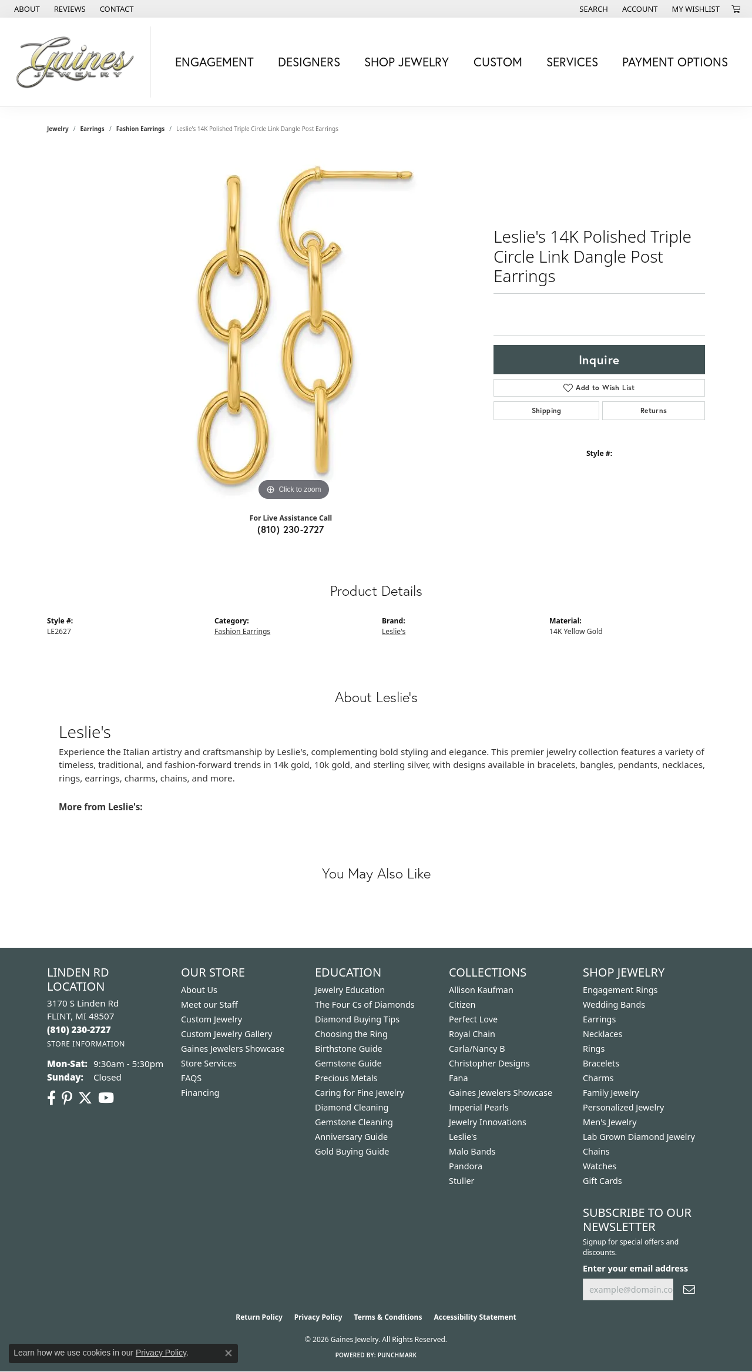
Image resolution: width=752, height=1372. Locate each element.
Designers (309, 61)
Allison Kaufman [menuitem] (481, 989)
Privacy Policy (318, 1317)
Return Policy (259, 1317)
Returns (653, 410)
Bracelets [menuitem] (601, 1063)
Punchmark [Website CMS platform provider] (397, 1355)
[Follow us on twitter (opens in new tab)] (85, 1098)
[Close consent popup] (228, 1353)
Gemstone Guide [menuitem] (348, 1063)
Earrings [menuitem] (599, 1019)
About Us (199, 989)
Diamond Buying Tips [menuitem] (357, 1019)
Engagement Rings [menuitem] (620, 989)
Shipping (547, 410)
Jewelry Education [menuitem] (350, 989)
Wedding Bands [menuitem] (614, 1004)
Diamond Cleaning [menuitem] (351, 1107)
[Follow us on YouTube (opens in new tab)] (106, 1098)
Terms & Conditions (388, 1317)
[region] (294, 327)
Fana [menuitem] (458, 1077)
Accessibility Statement (475, 1317)
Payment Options (675, 61)
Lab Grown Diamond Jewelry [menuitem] (639, 1136)
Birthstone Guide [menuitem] (348, 1048)
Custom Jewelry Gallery (226, 1033)
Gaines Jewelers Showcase (232, 1048)
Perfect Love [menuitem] (473, 1019)
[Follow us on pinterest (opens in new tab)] (67, 1098)
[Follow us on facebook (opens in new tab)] (51, 1098)
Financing (200, 1092)
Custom (498, 61)
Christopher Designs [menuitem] (489, 1063)
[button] (592, 9)
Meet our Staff (209, 1004)
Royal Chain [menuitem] (472, 1033)
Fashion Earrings (140, 129)
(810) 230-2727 (290, 529)
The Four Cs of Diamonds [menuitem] (365, 1004)
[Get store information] (86, 1044)
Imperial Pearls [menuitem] (479, 1107)
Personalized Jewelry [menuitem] (623, 1107)
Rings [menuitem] (594, 1048)
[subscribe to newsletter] (689, 1289)
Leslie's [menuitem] (463, 1136)
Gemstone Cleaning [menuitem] (354, 1122)
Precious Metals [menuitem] (346, 1077)
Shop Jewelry (406, 61)
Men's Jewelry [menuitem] (610, 1122)
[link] (26, 9)
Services (572, 61)
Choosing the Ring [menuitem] (351, 1033)
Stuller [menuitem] (461, 1180)
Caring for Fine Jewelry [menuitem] (359, 1092)
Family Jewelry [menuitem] (611, 1092)
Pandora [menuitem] (465, 1166)
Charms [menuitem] (598, 1077)
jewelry (58, 129)
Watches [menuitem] (599, 1166)
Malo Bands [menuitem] (472, 1151)
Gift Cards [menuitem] (602, 1180)
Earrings (92, 129)
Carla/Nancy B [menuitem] (477, 1048)
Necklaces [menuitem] (602, 1033)
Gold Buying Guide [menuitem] (352, 1151)
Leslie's (393, 631)
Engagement (214, 61)
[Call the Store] (79, 1029)
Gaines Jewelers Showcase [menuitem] (500, 1092)
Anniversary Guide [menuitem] (351, 1136)
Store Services (208, 1063)
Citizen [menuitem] (462, 1004)
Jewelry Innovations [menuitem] (487, 1122)
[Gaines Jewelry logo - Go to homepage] (78, 62)
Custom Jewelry (211, 1019)
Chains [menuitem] (596, 1151)
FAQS (191, 1077)
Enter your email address (635, 1268)
